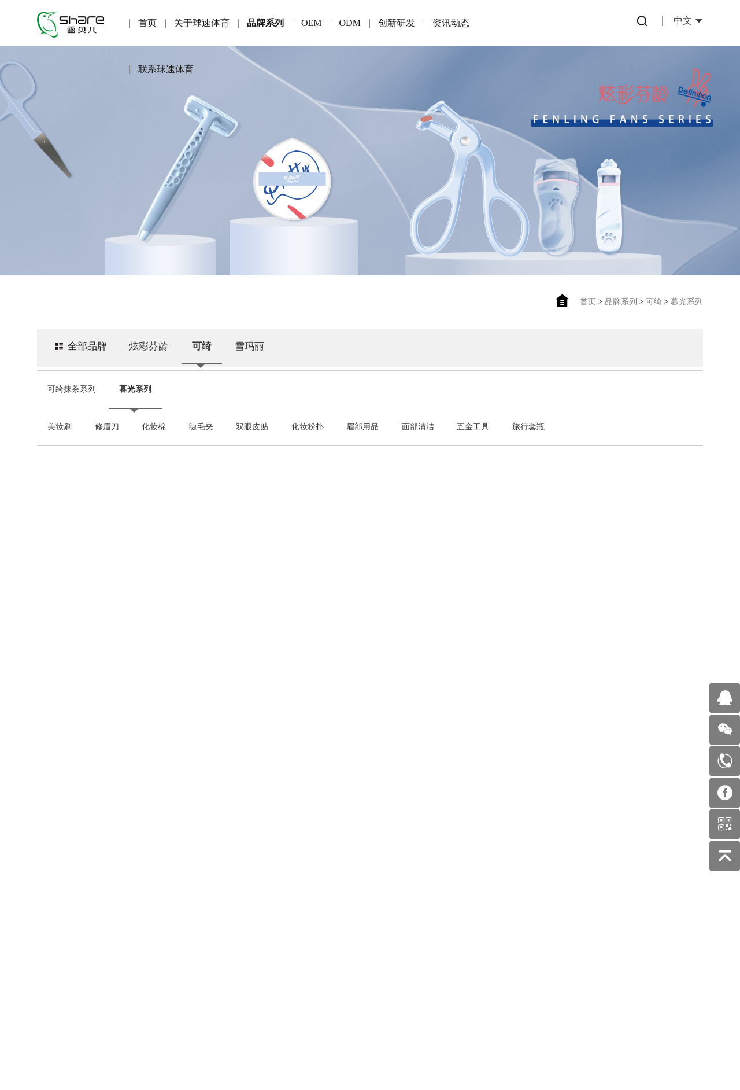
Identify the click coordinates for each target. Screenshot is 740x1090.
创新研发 (396, 23)
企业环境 (69, 940)
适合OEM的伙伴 (199, 924)
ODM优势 (264, 924)
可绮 (654, 301)
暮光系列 (687, 301)
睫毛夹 (201, 426)
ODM (350, 23)
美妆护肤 (394, 901)
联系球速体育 (166, 69)
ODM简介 (264, 849)
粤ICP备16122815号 (332, 1054)
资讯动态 (450, 23)
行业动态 (394, 851)
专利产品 (329, 851)
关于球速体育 (202, 23)
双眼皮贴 (252, 426)
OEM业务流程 (199, 949)
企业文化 (69, 915)
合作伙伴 (199, 899)
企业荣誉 (69, 890)
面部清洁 (418, 426)
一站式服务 (264, 899)
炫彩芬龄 (152, 351)
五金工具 (473, 426)
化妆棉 (154, 426)
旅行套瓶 (528, 426)
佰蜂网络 (426, 1054)
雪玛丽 (256, 351)
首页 (147, 23)
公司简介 (69, 865)
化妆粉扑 (307, 426)
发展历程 (69, 964)
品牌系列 (265, 23)
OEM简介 (199, 849)
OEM (311, 23)
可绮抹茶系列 (71, 389)
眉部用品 (362, 426)
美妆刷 (59, 426)
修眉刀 (107, 426)
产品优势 (199, 874)
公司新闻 (394, 876)
